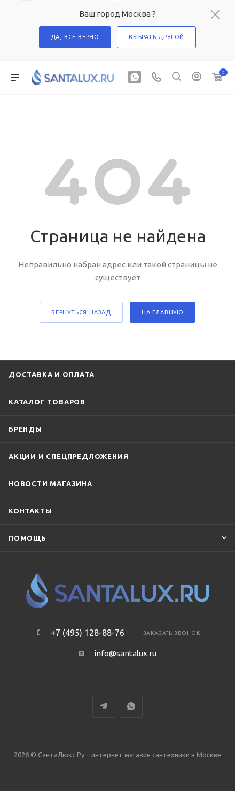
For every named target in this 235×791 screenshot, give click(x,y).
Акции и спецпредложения (68, 456)
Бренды (25, 429)
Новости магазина (50, 483)
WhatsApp (131, 706)
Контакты (30, 510)
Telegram (103, 706)
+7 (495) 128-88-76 (87, 632)
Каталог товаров (47, 401)
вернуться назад (81, 312)
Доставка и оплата (52, 374)
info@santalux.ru (125, 653)
